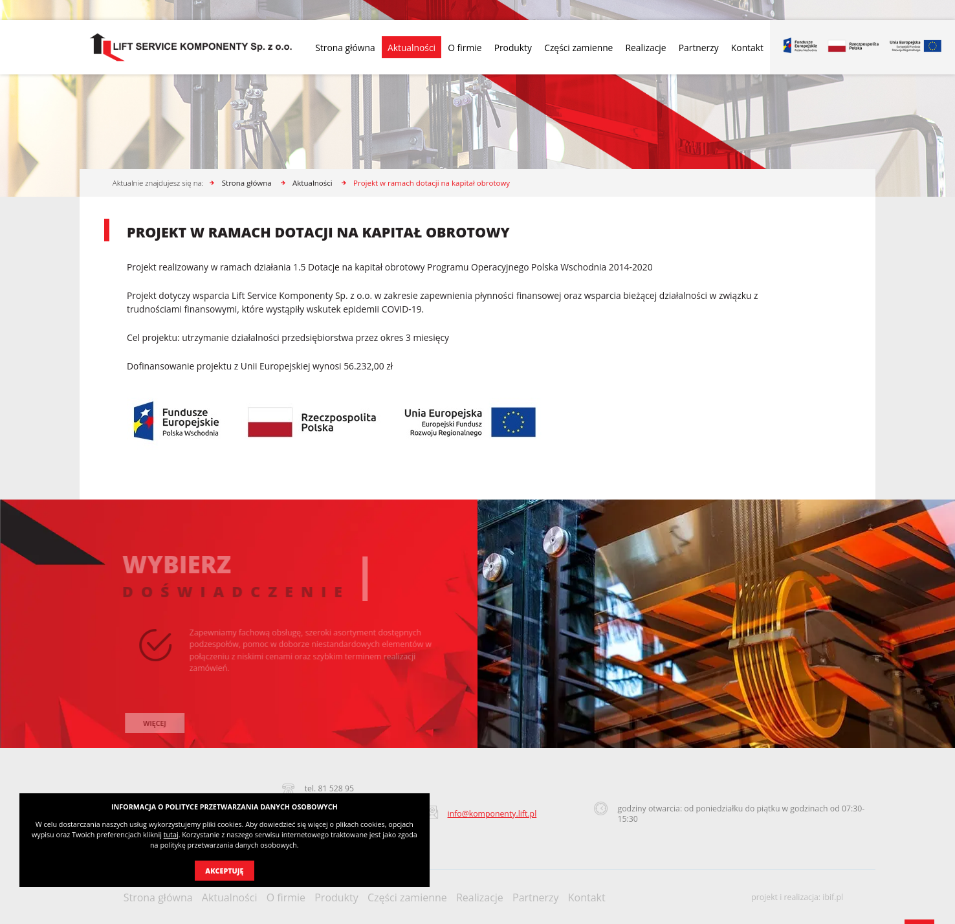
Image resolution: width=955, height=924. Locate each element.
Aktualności (411, 47)
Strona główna (345, 47)
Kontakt (747, 47)
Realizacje (646, 47)
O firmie (464, 47)
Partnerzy (699, 47)
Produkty (513, 47)
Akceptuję (224, 870)
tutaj (171, 834)
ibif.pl (832, 897)
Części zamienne (578, 47)
